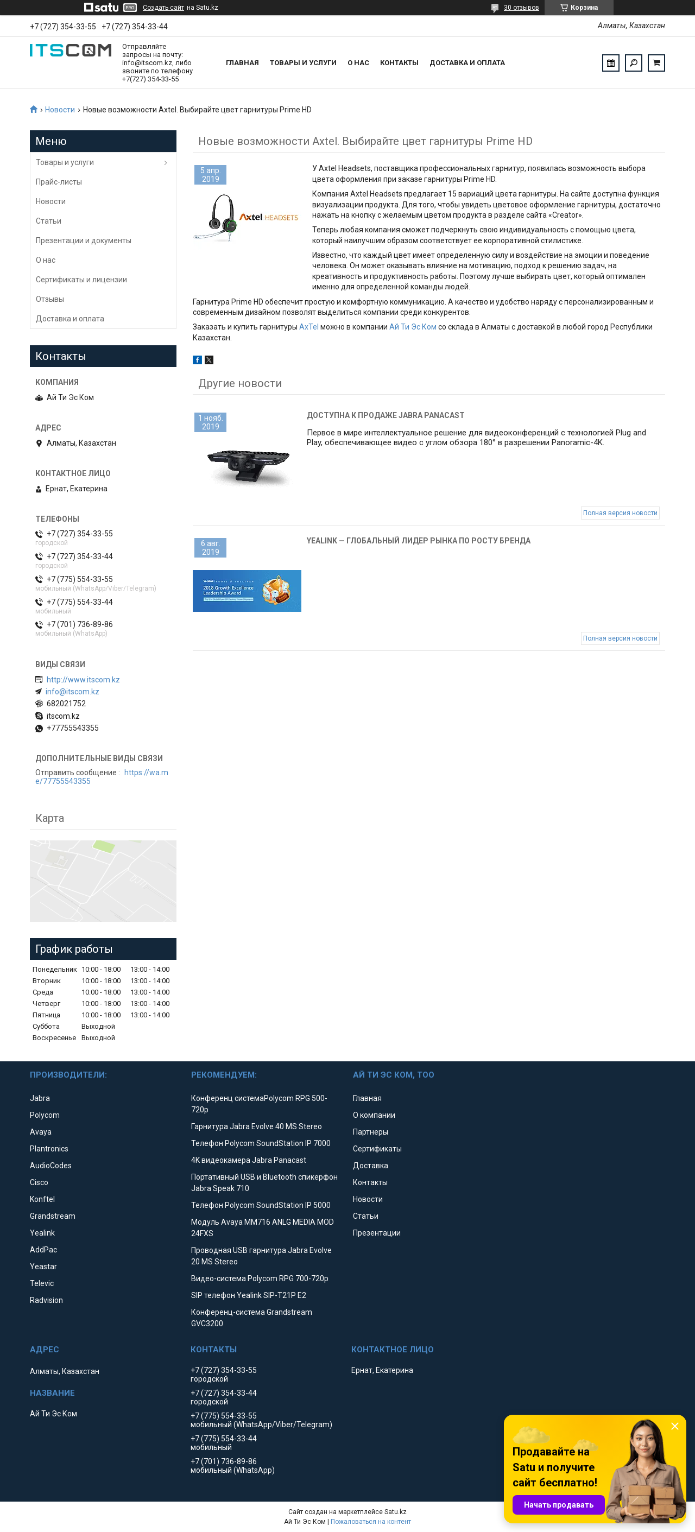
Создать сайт (163, 7)
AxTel (309, 326)
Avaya (41, 1132)
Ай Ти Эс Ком (413, 326)
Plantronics (49, 1148)
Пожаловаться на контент (371, 1521)
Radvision (46, 1300)
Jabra (40, 1098)
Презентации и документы (83, 240)
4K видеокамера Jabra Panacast (248, 1160)
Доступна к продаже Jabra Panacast (386, 415)
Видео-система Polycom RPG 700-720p (259, 1278)
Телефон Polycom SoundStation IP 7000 (261, 1143)
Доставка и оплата (467, 63)
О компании (374, 1115)
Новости (60, 109)
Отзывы (50, 299)
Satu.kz (395, 1512)
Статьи (48, 221)
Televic (42, 1283)
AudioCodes (51, 1165)
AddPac (43, 1249)
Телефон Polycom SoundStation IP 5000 (261, 1205)
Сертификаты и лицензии (81, 279)
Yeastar (43, 1266)
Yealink (42, 1233)
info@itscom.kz (72, 691)
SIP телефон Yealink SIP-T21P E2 (248, 1295)
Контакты (399, 63)
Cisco (39, 1182)
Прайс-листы (59, 182)
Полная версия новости (620, 513)
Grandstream (52, 1216)
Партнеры (370, 1132)
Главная (242, 63)
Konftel (42, 1199)
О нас (358, 63)
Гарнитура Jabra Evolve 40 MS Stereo (256, 1126)
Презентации (377, 1233)
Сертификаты (377, 1148)
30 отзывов (521, 7)
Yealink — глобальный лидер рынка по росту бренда (418, 540)
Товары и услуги (303, 63)
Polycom (45, 1115)
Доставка (370, 1165)
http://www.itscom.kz (83, 679)
